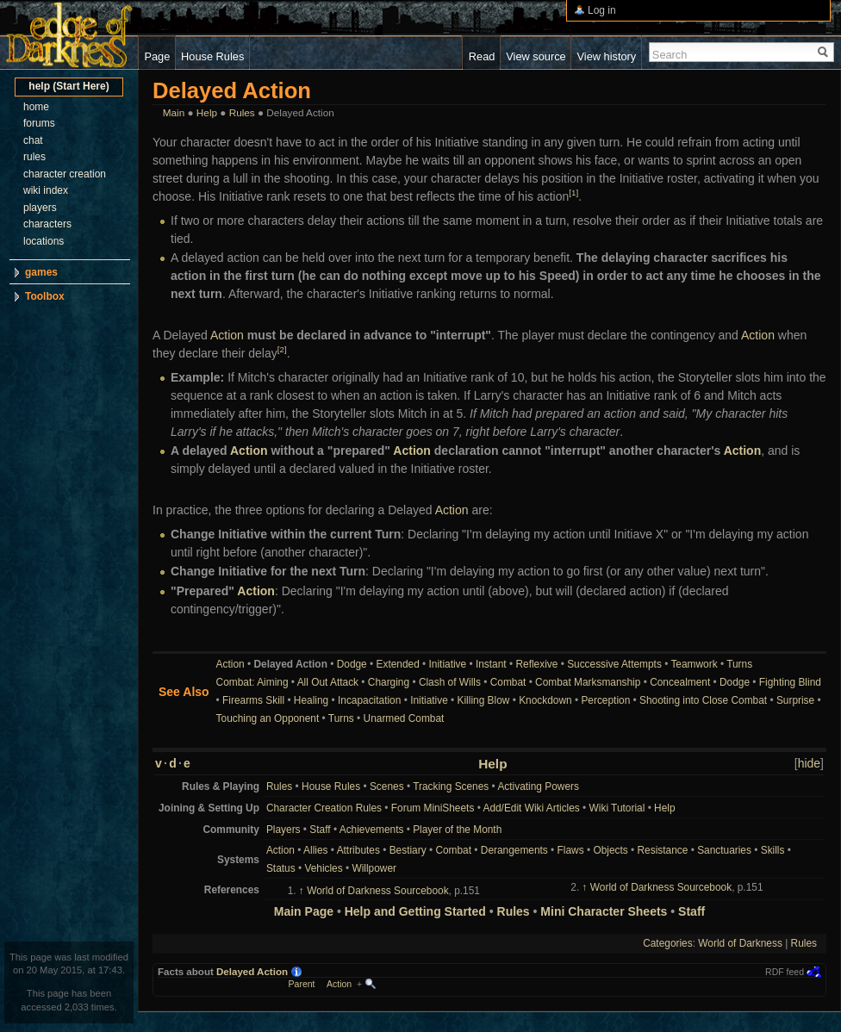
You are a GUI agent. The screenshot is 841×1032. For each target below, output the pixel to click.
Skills (773, 850)
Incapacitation (369, 700)
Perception (605, 700)
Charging (388, 682)
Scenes (387, 786)
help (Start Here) (68, 86)
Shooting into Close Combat (703, 700)
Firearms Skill (253, 700)
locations (43, 241)
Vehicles (323, 868)
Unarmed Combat (404, 718)
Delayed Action (252, 972)
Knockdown (545, 700)
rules (34, 157)
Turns (739, 664)
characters (47, 224)
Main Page (303, 911)
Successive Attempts (614, 664)
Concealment (680, 682)
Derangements (514, 850)
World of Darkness (740, 943)
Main (173, 112)
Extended (398, 664)
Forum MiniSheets (432, 808)
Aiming (272, 682)
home (36, 107)
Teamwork (693, 664)
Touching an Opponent (268, 718)
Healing (311, 700)
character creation (64, 174)
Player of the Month (457, 830)
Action (227, 335)
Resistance (663, 850)
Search (670, 54)
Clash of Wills (450, 682)
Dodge (352, 664)
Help (206, 112)
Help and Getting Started (415, 911)
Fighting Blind (790, 682)
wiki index (45, 190)
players (40, 208)
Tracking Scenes (451, 786)
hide (809, 763)
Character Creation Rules (324, 808)
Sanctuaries (724, 850)
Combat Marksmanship (587, 682)
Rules (242, 112)
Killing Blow (484, 700)
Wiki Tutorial (617, 808)
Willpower (374, 868)
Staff (319, 830)
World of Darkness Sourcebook (377, 891)
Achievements (372, 830)
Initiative (448, 664)
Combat (234, 682)
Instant (491, 664)
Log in (602, 10)
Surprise (795, 700)
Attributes (358, 850)
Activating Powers (538, 786)
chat (33, 140)
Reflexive (536, 664)
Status (281, 868)
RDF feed (784, 972)
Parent (302, 984)
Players (283, 830)
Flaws (571, 850)
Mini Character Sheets (603, 911)
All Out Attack (327, 682)
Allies (315, 850)
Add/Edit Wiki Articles (531, 808)
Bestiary (408, 850)
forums (39, 123)
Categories (668, 943)
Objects (610, 850)
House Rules (331, 786)
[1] (573, 192)
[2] (282, 349)
